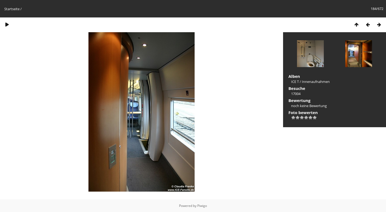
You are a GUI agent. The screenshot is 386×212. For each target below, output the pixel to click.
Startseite (12, 8)
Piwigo (202, 205)
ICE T (295, 81)
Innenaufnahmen (316, 81)
